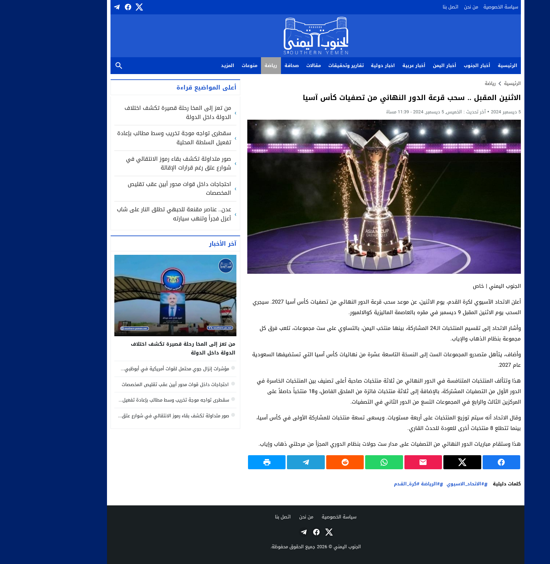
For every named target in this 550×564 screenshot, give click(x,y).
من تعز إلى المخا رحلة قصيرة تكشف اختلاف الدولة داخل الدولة (137, 112)
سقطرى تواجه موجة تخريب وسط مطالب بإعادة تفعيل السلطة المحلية (133, 138)
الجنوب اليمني (306, 546)
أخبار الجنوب (436, 65)
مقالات (273, 65)
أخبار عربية (373, 65)
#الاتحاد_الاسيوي (424, 484)
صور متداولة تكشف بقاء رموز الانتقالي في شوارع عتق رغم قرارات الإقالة (137, 163)
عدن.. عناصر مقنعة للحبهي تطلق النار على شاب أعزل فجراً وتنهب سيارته (133, 214)
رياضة (230, 65)
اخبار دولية (342, 65)
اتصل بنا (410, 6)
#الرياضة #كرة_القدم (376, 484)
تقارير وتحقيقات (305, 65)
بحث (78, 65)
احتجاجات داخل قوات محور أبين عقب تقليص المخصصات (138, 189)
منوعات (209, 65)
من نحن (430, 6)
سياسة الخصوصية (460, 6)
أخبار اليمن (404, 65)
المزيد (187, 65)
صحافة (251, 65)
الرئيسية (467, 65)
